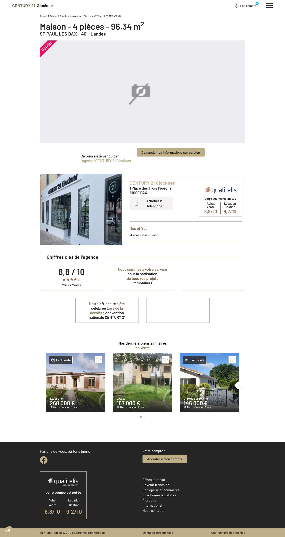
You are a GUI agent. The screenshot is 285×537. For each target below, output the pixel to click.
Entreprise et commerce (161, 490)
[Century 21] (32, 5)
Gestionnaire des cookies (228, 532)
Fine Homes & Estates (159, 495)
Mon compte (245, 5)
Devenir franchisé (155, 485)
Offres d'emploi (153, 480)
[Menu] (269, 5)
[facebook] (44, 460)
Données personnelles (158, 532)
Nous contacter (154, 510)
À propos (149, 500)
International (152, 505)
